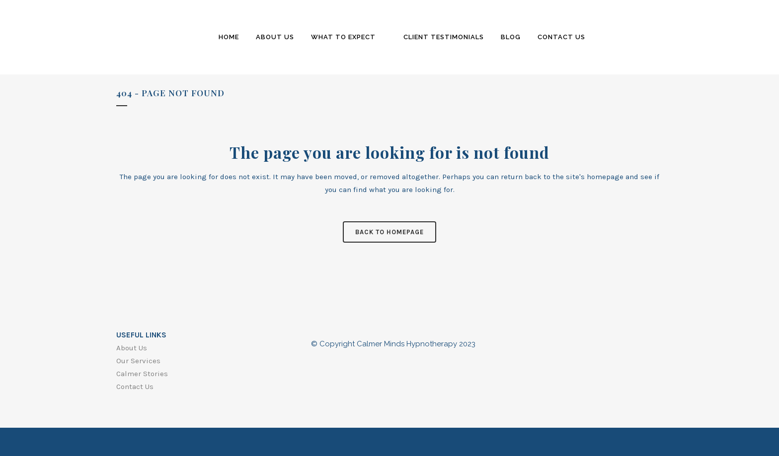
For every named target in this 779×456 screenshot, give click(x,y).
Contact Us (135, 386)
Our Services (138, 360)
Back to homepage (389, 232)
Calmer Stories (142, 373)
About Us (131, 347)
